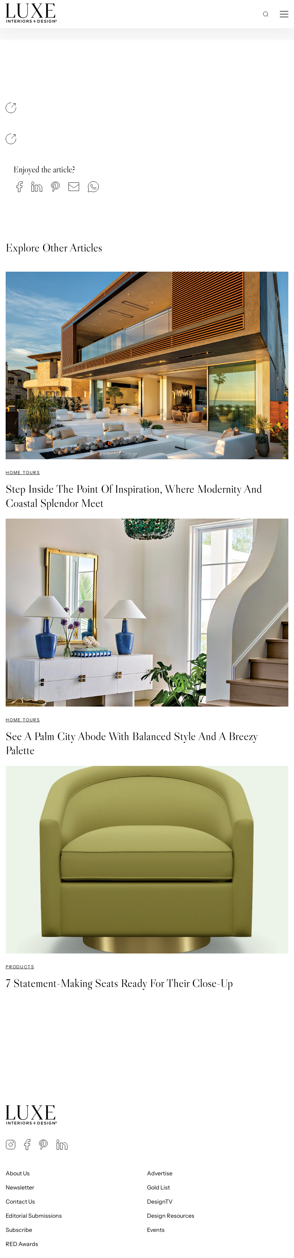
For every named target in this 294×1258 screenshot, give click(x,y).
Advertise (159, 1173)
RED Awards (22, 1243)
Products (20, 966)
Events (156, 1229)
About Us (18, 1173)
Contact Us (20, 1201)
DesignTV (160, 1201)
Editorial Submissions (34, 1215)
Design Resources (170, 1215)
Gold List (158, 1187)
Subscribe (19, 1229)
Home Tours (23, 472)
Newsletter (20, 1187)
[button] (19, 186)
